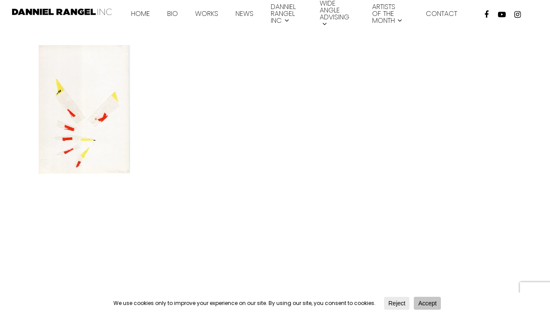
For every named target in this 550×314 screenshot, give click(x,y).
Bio (172, 13)
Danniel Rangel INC (283, 14)
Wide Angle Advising (334, 14)
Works (206, 13)
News (244, 13)
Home (140, 13)
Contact (441, 13)
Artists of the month (387, 14)
